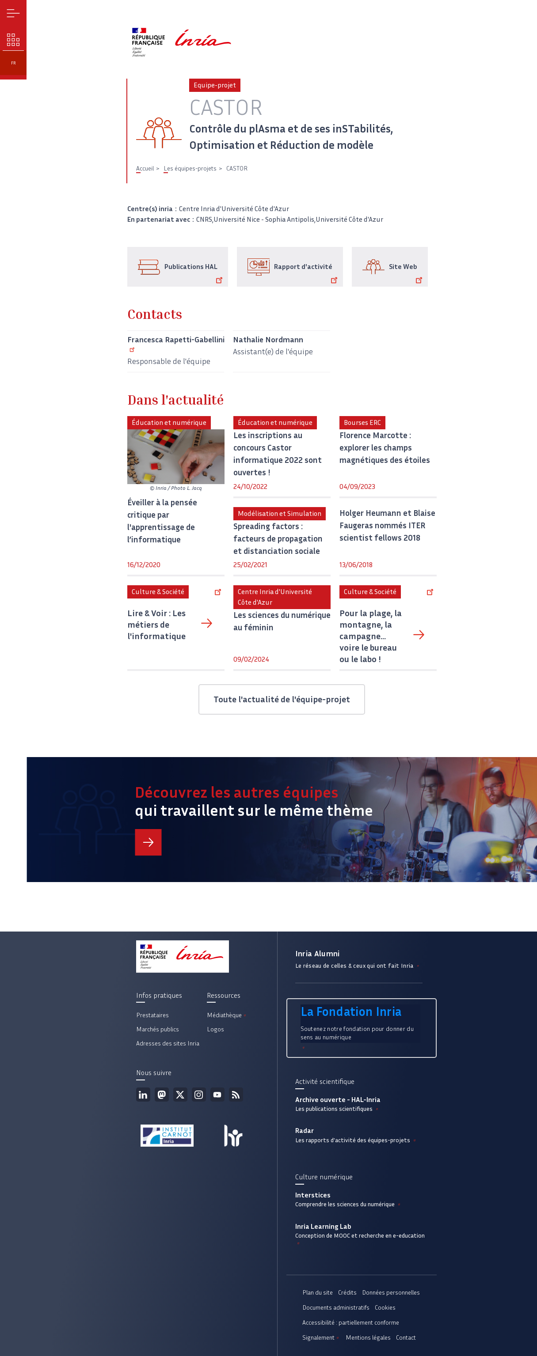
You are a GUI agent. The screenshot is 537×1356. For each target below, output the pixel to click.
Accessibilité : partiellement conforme (350, 1322)
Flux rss (236, 1094)
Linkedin (143, 1094)
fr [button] (13, 63)
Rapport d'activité (307, 273)
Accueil (145, 168)
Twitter (180, 1094)
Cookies (385, 1307)
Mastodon (162, 1094)
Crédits (347, 1292)
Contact (406, 1337)
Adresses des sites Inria (167, 1043)
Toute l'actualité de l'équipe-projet (281, 699)
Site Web (407, 273)
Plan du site (317, 1292)
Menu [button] (13, 13)
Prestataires (152, 1015)
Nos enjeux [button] (13, 40)
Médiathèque (227, 1015)
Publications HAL (195, 273)
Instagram (199, 1094)
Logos (215, 1029)
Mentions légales (368, 1337)
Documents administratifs (335, 1307)
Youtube (217, 1094)
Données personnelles (391, 1292)
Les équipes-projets (190, 168)
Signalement (321, 1337)
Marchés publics (157, 1029)
